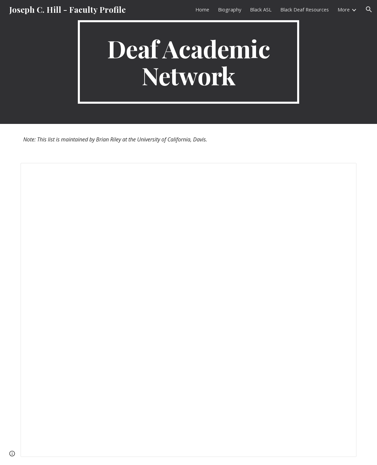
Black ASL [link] (261, 9)
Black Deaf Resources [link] (304, 9)
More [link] (344, 9)
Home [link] (202, 9)
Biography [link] (229, 9)
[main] (188, 62)
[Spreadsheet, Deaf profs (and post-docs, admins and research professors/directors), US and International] (188, 310)
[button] (369, 9)
